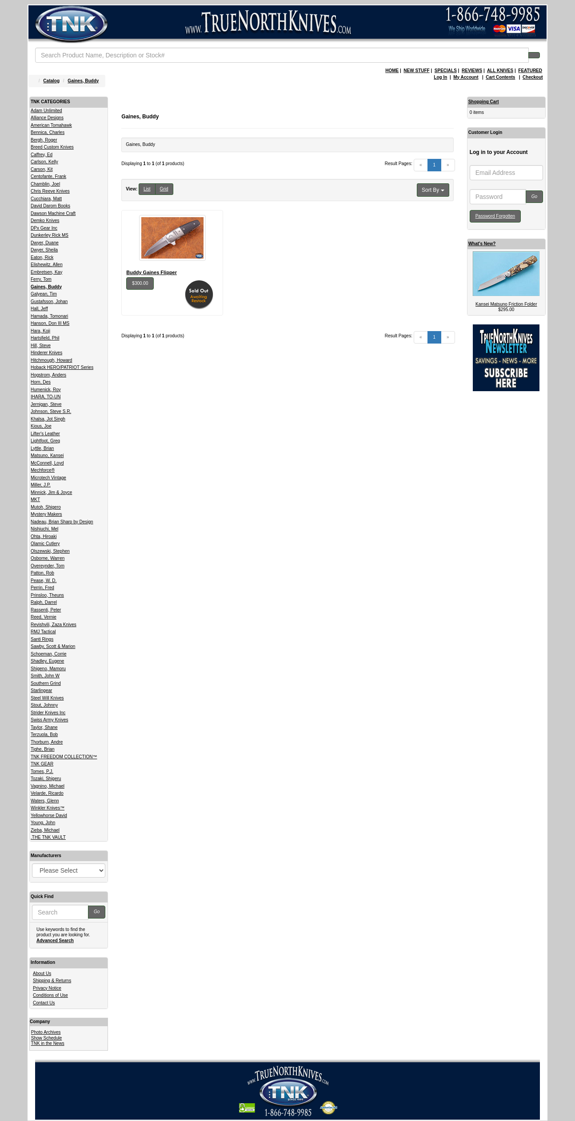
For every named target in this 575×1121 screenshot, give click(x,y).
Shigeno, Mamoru (48, 668)
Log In (440, 77)
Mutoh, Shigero (46, 507)
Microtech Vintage (48, 477)
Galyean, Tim (44, 293)
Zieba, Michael (45, 830)
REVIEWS (472, 70)
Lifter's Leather (45, 433)
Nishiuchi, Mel (44, 528)
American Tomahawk (51, 125)
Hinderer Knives (46, 352)
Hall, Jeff (39, 308)
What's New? (482, 243)
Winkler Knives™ (47, 807)
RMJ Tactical (43, 631)
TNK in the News (47, 1043)
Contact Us (44, 1002)
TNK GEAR (42, 763)
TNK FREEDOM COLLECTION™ (64, 756)
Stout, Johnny (44, 705)
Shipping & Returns (52, 980)
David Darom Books (50, 205)
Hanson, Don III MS (50, 323)
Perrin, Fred (42, 587)
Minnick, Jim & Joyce (51, 492)
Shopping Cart (483, 101)
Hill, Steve (41, 345)
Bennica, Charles (47, 132)
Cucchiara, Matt (46, 198)
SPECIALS (446, 70)
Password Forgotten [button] (495, 216)
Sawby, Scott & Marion (53, 646)
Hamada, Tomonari (49, 316)
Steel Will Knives (47, 698)
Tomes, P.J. (42, 771)
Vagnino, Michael (47, 786)
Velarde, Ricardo (47, 793)
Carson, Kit (41, 169)
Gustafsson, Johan (49, 301)
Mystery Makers (46, 514)
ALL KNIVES (500, 70)
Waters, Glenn (45, 800)
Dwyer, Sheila (44, 249)
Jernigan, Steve (46, 404)
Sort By (433, 190)
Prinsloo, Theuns (47, 595)
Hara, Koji (40, 330)
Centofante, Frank (48, 176)
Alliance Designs (47, 117)
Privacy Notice (47, 988)
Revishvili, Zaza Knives (53, 624)
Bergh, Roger (44, 140)
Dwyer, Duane (45, 242)
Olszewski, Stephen (50, 551)
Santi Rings (42, 639)
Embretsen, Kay (46, 272)
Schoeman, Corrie (49, 654)
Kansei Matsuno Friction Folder (506, 304)
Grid (164, 188)
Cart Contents (500, 77)
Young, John (43, 822)
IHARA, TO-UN (45, 396)
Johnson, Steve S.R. (51, 411)
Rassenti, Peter (46, 609)
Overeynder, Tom (47, 565)
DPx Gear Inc (44, 228)
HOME (392, 70)
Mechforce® (43, 470)
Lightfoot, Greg (45, 440)
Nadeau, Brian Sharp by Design (62, 521)
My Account (465, 77)
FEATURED (530, 70)
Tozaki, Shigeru (46, 778)
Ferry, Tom (41, 279)
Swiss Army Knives (49, 719)
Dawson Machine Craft (53, 213)
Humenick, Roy (46, 389)
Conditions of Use (50, 995)
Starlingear (41, 690)
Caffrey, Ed (41, 154)
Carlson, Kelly (44, 161)
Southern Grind (46, 683)
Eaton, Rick (42, 257)
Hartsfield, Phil (45, 338)
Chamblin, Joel (45, 184)
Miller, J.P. (41, 484)
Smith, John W (45, 675)
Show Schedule (46, 1038)
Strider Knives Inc (48, 712)
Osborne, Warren (47, 558)
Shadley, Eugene (47, 661)
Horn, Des (41, 382)
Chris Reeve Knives (50, 191)
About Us (42, 973)
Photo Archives (46, 1032)
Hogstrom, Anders (48, 374)
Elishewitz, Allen (47, 264)
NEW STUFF (416, 70)
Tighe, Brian (43, 749)
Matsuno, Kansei (47, 455)
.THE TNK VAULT (48, 837)
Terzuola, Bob (44, 734)
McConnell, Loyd (47, 463)
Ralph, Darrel (44, 602)
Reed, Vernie (43, 617)
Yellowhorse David (49, 815)
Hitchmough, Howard (51, 360)
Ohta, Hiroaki (43, 536)
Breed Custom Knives (52, 147)
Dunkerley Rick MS (49, 235)
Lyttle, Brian (42, 448)
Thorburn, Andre (47, 742)
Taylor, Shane (44, 727)
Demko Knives (45, 220)
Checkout (533, 77)
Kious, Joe (41, 426)
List (147, 188)
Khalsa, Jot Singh (48, 419)
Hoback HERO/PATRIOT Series (62, 367)
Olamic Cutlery (45, 543)
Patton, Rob (42, 573)
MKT (35, 499)
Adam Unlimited (46, 110)
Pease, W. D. (43, 580)
